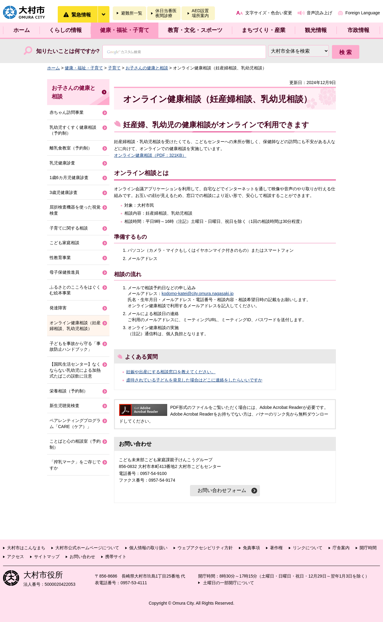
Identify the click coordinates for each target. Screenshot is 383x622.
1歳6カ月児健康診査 (69, 177)
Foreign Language (362, 12)
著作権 (276, 547)
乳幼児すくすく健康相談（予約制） (73, 130)
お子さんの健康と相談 (147, 67)
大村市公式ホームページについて (87, 547)
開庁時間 (368, 547)
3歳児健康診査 (64, 192)
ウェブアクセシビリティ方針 (205, 547)
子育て (114, 67)
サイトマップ (47, 556)
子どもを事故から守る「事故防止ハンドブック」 (75, 346)
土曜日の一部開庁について (228, 582)
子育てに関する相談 (69, 228)
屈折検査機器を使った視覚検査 (75, 210)
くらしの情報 (65, 30)
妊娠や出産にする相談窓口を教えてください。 (171, 371)
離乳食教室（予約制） (71, 148)
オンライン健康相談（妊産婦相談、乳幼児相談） (75, 325)
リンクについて (308, 547)
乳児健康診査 (62, 162)
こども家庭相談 (64, 242)
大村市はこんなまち (26, 547)
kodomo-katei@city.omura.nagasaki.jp (198, 293)
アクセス (15, 556)
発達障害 (58, 307)
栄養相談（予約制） (69, 390)
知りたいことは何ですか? (68, 51)
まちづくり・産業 (263, 30)
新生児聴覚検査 (64, 405)
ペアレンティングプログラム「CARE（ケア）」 (75, 423)
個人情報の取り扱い (148, 547)
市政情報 (358, 30)
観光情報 (316, 30)
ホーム (21, 30)
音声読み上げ (319, 12)
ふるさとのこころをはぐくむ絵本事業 (75, 290)
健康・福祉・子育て (124, 30)
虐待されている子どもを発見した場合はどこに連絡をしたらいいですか (194, 380)
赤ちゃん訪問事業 (67, 112)
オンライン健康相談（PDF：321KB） (150, 155)
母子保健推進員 (64, 272)
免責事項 (251, 547)
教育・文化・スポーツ (195, 30)
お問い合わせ (82, 556)
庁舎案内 (341, 547)
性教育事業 (60, 257)
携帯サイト (115, 556)
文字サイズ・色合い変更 (268, 12)
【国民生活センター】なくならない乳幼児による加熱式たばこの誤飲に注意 (75, 370)
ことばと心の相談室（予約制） (75, 444)
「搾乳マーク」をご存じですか (75, 464)
